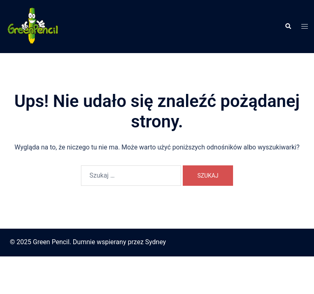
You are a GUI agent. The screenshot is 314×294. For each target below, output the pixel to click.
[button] (288, 26)
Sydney (155, 242)
